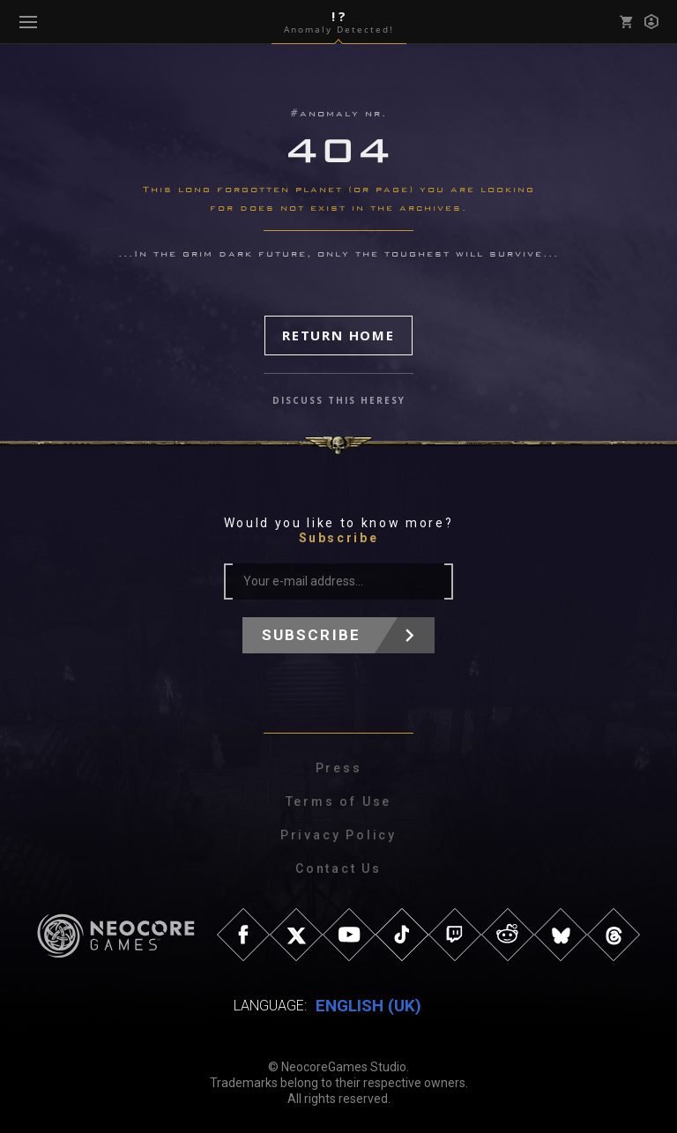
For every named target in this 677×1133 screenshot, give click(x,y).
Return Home (338, 335)
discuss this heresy (338, 400)
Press (339, 768)
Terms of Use (339, 801)
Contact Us (338, 868)
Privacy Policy (338, 835)
